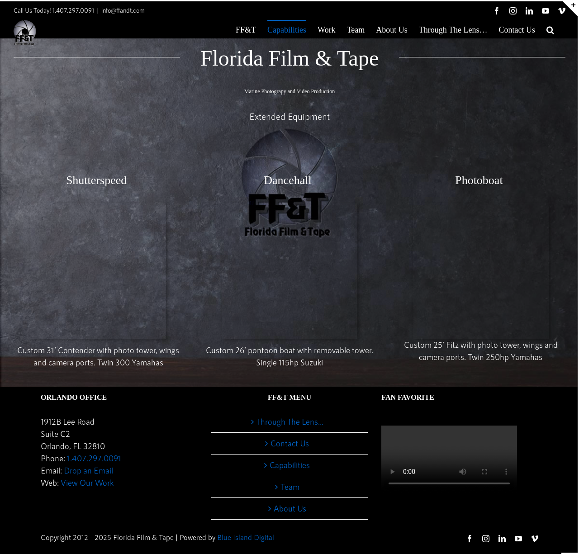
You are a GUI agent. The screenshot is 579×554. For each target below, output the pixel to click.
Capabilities (290, 465)
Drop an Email (88, 470)
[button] (550, 29)
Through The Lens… (289, 421)
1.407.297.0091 (94, 458)
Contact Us (290, 443)
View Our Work (87, 483)
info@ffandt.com (123, 10)
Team (289, 487)
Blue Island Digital (245, 537)
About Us (290, 508)
